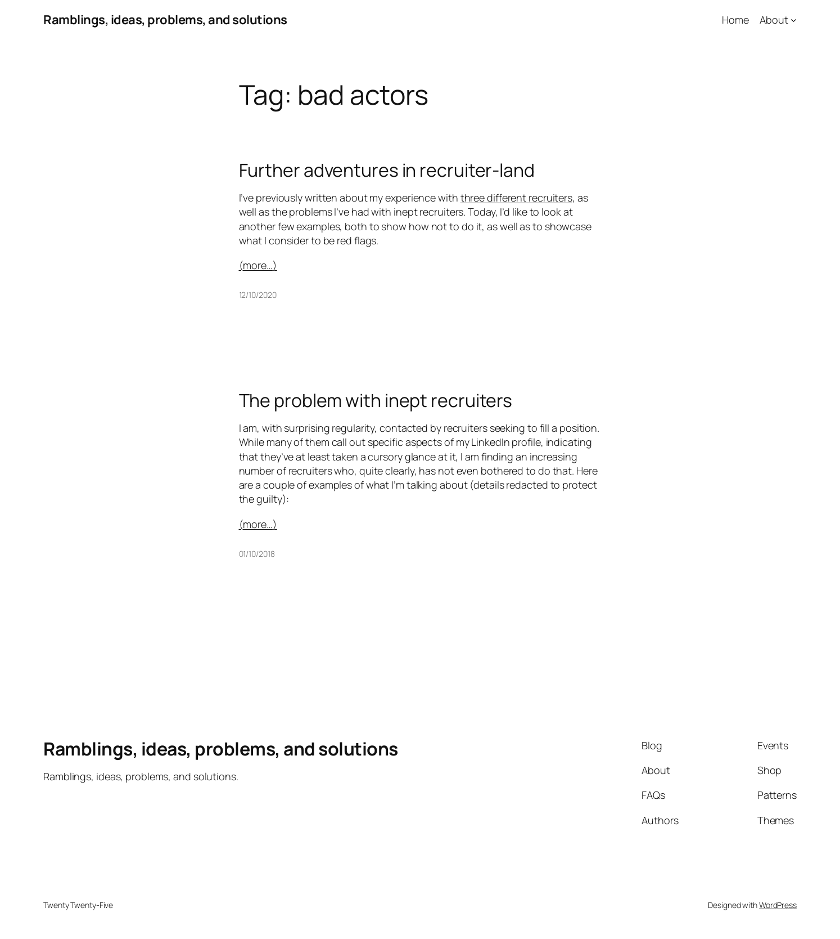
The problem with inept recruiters (376, 400)
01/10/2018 (257, 553)
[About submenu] (794, 20)
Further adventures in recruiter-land (387, 170)
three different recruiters (516, 197)
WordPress (778, 905)
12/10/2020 (258, 294)
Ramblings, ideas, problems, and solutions (165, 19)
